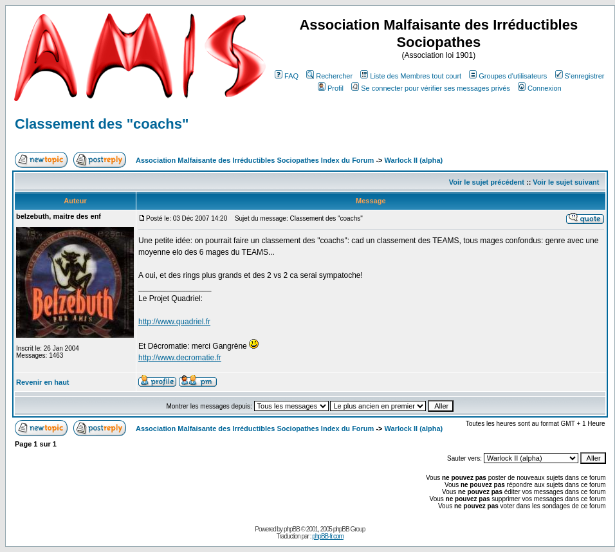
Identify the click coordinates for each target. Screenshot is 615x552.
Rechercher (329, 76)
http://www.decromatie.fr (179, 357)
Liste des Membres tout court (410, 76)
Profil (331, 88)
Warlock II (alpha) (414, 160)
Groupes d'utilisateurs (508, 76)
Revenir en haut (42, 382)
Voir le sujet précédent (486, 182)
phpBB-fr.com (328, 536)
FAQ (286, 76)
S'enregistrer (580, 76)
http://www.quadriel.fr (174, 321)
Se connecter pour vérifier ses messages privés (430, 88)
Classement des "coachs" (101, 124)
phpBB (292, 529)
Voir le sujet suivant (566, 182)
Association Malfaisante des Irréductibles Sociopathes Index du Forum (255, 160)
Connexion (540, 88)
